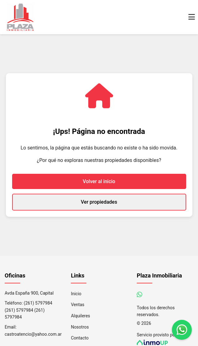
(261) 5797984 (38, 303)
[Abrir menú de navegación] (191, 17)
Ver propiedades (99, 202)
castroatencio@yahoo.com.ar (33, 334)
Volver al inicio (99, 181)
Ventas (77, 304)
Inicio (76, 293)
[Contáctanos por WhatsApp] (139, 295)
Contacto (80, 337)
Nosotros (80, 327)
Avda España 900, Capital (29, 293)
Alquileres (80, 315)
